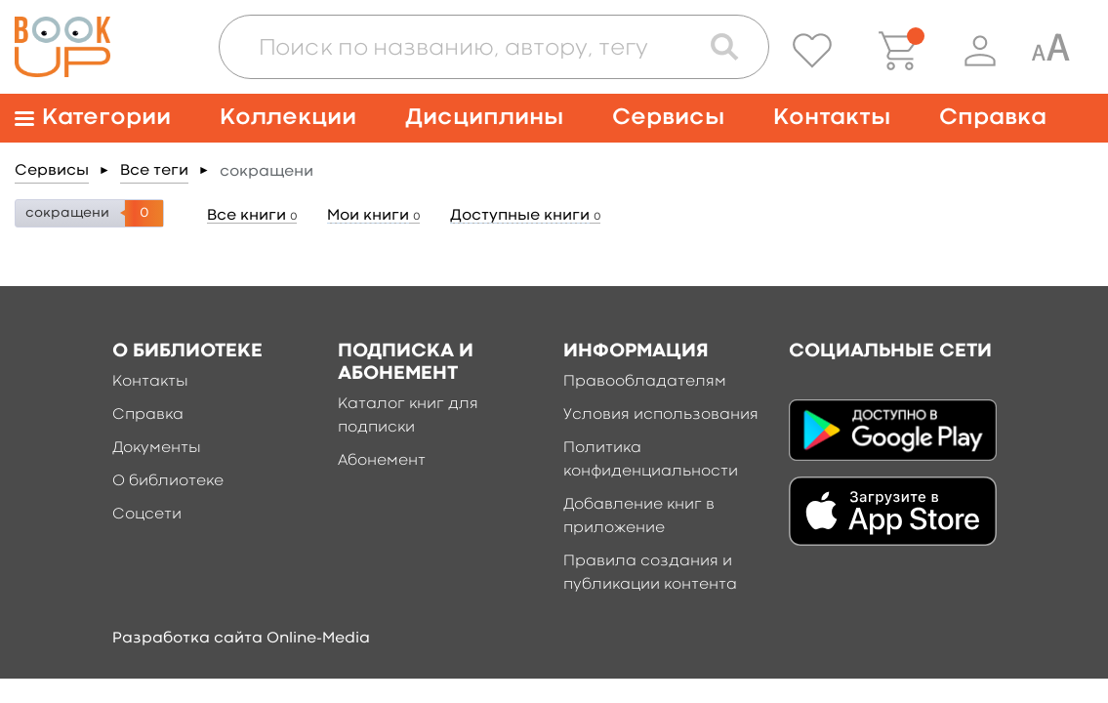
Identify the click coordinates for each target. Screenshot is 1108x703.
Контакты (831, 117)
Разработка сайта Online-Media (241, 638)
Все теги (154, 171)
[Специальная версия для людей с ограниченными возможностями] (1050, 50)
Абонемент (382, 461)
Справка (992, 117)
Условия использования (661, 415)
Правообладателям (644, 382)
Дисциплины (484, 117)
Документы (156, 448)
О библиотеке (168, 481)
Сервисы (668, 117)
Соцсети (147, 514)
